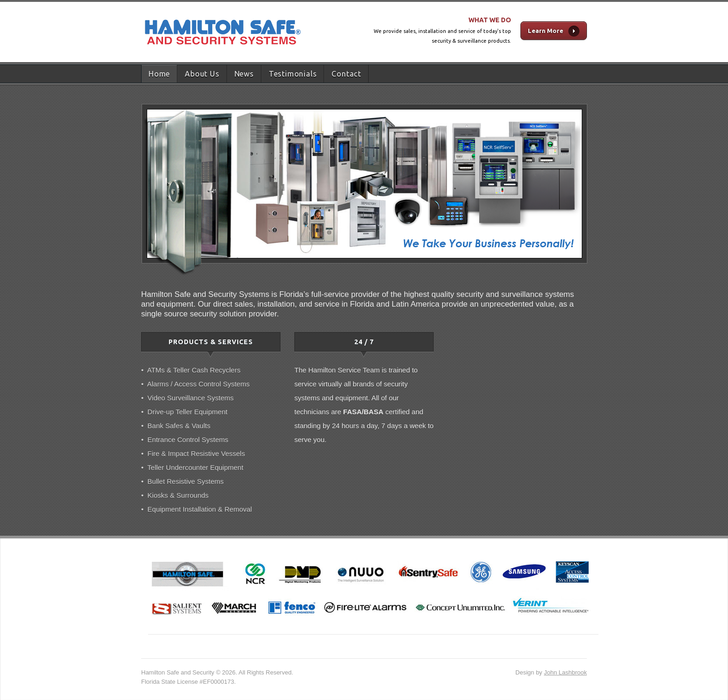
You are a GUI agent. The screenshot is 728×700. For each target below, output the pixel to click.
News (244, 74)
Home (159, 74)
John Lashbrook (565, 672)
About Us (202, 74)
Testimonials (293, 74)
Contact (346, 74)
